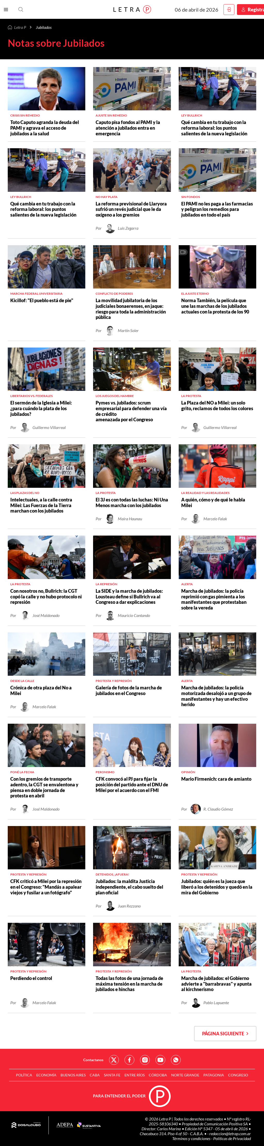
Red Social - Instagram (145, 1060)
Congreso (238, 1075)
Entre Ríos (135, 1075)
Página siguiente (225, 1033)
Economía (46, 1075)
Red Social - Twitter (114, 1060)
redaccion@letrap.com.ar (230, 1133)
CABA (95, 1075)
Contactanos (93, 1060)
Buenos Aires (73, 1075)
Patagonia (213, 1075)
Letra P (20, 27)
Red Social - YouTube (160, 1060)
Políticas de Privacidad (232, 1138)
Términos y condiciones (191, 1138)
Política (24, 1075)
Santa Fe (112, 1075)
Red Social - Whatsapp (175, 1060)
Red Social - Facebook (129, 1060)
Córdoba (158, 1075)
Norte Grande (185, 1075)
